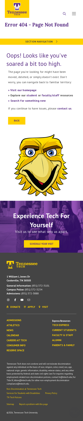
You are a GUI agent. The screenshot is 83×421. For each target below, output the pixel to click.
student (31, 95)
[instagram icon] (9, 301)
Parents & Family (63, 345)
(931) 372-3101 (28, 285)
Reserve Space (15, 350)
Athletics (13, 325)
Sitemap (10, 404)
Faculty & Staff (62, 335)
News (10, 330)
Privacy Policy (51, 393)
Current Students (64, 330)
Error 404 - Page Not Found (37, 25)
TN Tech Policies (14, 397)
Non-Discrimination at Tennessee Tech (24, 389)
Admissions (14, 320)
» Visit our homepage (22, 90)
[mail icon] (28, 301)
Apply (49, 3)
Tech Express (60, 325)
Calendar (13, 335)
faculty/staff (50, 95)
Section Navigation (41, 41)
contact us (64, 108)
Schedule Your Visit (41, 243)
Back (17, 120)
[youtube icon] (22, 301)
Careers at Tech (17, 340)
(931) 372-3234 (24, 289)
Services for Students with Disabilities (23, 393)
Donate (61, 3)
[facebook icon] (15, 301)
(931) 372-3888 (23, 293)
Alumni (56, 340)
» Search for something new (27, 100)
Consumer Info (16, 345)
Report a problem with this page (33, 404)
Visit (73, 3)
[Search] (64, 14)
